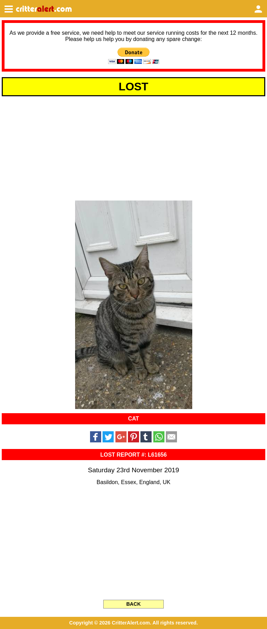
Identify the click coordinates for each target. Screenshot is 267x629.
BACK (133, 604)
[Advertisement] (133, 147)
